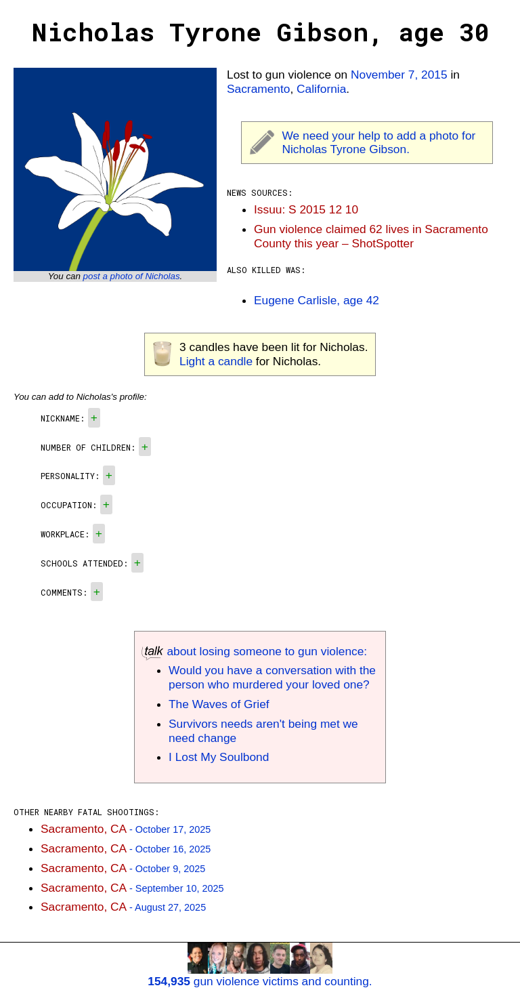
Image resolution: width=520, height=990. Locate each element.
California (321, 89)
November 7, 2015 (399, 74)
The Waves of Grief (219, 704)
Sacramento (258, 89)
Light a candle (216, 361)
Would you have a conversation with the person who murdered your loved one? (272, 677)
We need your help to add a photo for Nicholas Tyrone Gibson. (379, 143)
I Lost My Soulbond (219, 757)
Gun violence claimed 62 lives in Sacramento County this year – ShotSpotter (371, 236)
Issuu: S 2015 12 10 (306, 209)
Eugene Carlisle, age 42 (316, 300)
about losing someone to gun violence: (254, 651)
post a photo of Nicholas (131, 276)
